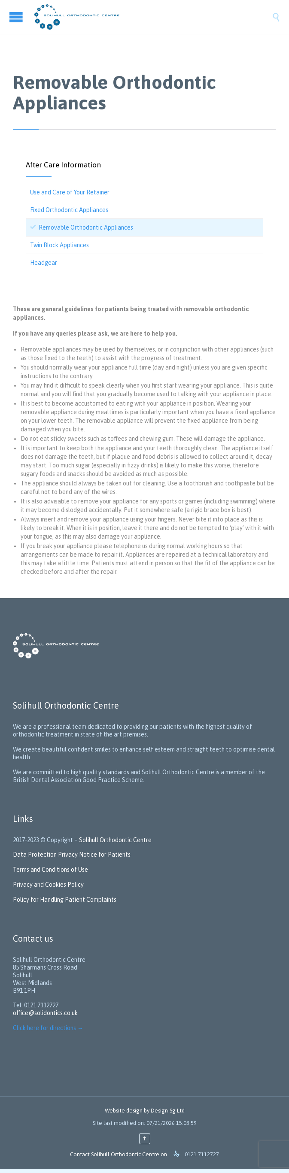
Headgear (43, 262)
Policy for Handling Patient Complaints (64, 899)
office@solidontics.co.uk (45, 1012)
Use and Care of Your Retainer (70, 192)
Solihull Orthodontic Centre (115, 840)
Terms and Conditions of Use (50, 869)
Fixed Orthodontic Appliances (69, 209)
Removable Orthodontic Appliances (86, 227)
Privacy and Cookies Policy (48, 884)
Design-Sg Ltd (168, 1110)
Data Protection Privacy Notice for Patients (72, 854)
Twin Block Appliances (59, 245)
